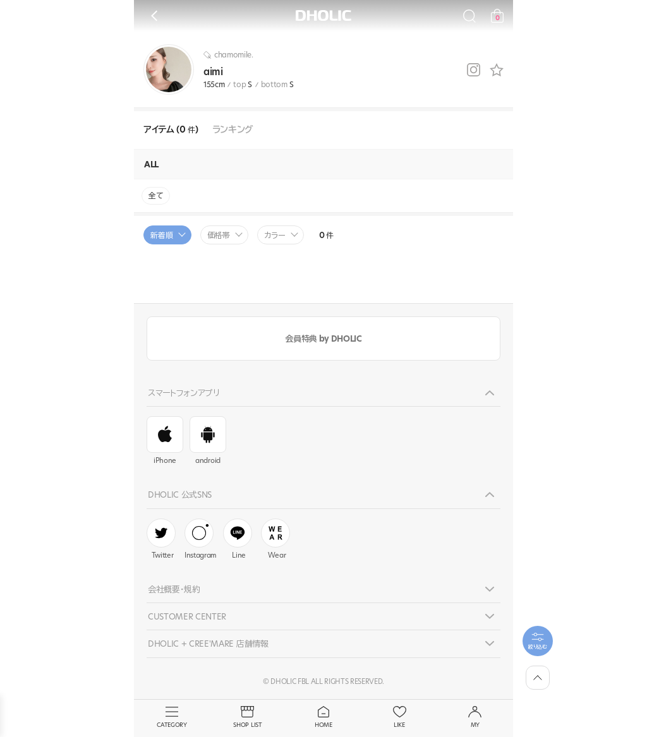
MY (475, 717)
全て (155, 195)
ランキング (232, 130)
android (208, 440)
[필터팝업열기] (538, 641)
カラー (275, 235)
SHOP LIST (248, 717)
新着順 (161, 235)
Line (237, 539)
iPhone (165, 440)
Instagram (200, 539)
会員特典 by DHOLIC (323, 338)
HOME (323, 717)
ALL (151, 164)
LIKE (399, 717)
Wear (275, 539)
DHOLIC (323, 15)
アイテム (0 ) (170, 130)
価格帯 (218, 235)
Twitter (161, 539)
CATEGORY (172, 717)
